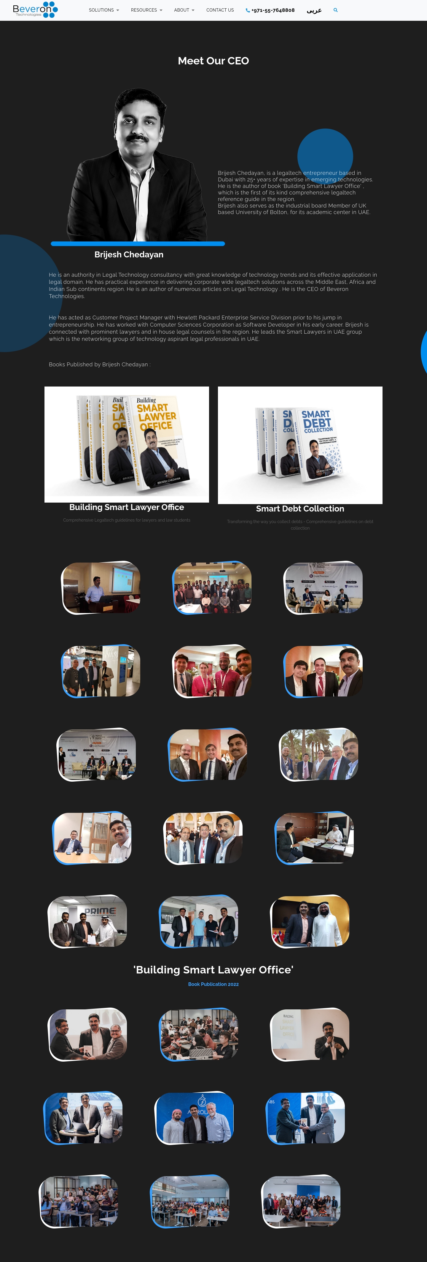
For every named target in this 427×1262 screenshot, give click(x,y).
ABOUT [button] (184, 10)
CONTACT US (220, 10)
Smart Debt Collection (300, 509)
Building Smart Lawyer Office (126, 507)
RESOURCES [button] (146, 10)
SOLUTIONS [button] (104, 10)
